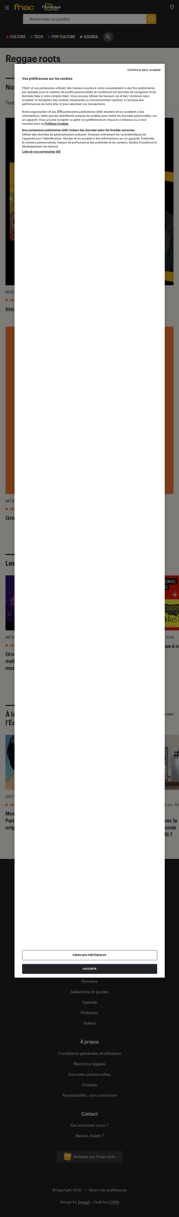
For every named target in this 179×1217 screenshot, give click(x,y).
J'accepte (89, 968)
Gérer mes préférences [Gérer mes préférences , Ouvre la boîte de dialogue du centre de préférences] (89, 955)
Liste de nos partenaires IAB (41, 151)
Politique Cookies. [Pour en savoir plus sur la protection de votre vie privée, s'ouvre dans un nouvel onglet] (56, 124)
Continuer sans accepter (144, 69)
